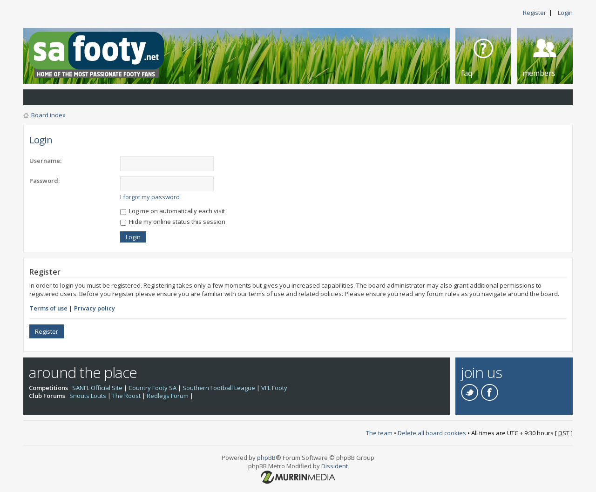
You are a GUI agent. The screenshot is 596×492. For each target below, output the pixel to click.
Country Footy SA (152, 388)
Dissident (334, 466)
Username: (45, 160)
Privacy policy (94, 308)
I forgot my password (150, 197)
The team (379, 433)
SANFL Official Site (97, 388)
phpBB (266, 457)
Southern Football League (219, 388)
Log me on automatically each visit (172, 211)
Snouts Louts (87, 395)
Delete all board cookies (432, 433)
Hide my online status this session (172, 221)
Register (534, 12)
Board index (48, 115)
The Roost (126, 395)
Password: (44, 180)
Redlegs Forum (168, 395)
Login (565, 12)
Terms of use (48, 308)
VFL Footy (274, 388)
